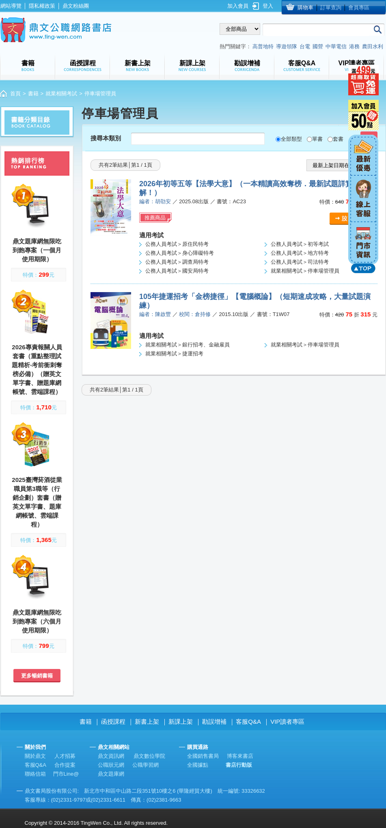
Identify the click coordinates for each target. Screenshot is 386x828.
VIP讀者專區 (287, 721)
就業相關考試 (61, 93)
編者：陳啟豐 (155, 314)
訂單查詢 (330, 7)
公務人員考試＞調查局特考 (177, 262)
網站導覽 (11, 6)
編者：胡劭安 (155, 201)
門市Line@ (66, 774)
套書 (338, 139)
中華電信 (336, 46)
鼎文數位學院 (149, 756)
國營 (318, 46)
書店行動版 (239, 765)
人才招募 (64, 756)
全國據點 (197, 765)
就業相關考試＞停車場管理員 (305, 271)
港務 (354, 46)
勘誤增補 (214, 721)
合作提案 (64, 765)
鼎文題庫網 (111, 774)
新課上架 (180, 721)
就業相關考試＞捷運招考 (174, 354)
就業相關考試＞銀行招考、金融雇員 (187, 345)
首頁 (15, 93)
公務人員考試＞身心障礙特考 (179, 253)
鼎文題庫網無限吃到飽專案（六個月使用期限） (37, 621)
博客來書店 (240, 756)
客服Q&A (248, 721)
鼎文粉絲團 (76, 6)
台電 (305, 46)
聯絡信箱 (35, 774)
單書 (317, 139)
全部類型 (291, 139)
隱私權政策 (42, 6)
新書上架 (147, 721)
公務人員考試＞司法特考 (300, 262)
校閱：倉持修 (195, 314)
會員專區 (358, 7)
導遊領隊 (286, 46)
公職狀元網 (111, 765)
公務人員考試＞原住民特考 (177, 244)
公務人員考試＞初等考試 (300, 244)
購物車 (305, 7)
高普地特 (263, 46)
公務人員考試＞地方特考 (300, 253)
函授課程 (113, 721)
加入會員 (237, 6)
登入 (268, 6)
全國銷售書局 (203, 756)
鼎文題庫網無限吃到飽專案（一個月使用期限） (37, 250)
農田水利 (372, 46)
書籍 (33, 93)
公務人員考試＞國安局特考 (177, 271)
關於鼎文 (35, 756)
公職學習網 (145, 765)
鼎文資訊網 (111, 756)
